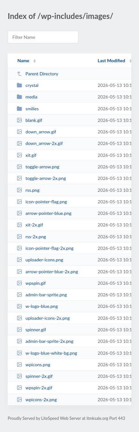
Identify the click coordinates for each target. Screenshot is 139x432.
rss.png (28, 190)
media (27, 96)
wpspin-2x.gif (34, 387)
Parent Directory (37, 73)
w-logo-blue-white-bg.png (47, 353)
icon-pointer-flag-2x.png (45, 248)
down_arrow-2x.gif (40, 143)
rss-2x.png (31, 236)
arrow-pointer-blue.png (44, 213)
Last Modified (111, 60)
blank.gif (29, 120)
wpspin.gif (31, 283)
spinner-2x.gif (35, 376)
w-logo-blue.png (37, 306)
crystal (27, 85)
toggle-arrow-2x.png (41, 178)
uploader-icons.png (40, 259)
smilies (28, 108)
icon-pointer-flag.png (42, 201)
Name (23, 60)
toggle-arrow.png (38, 166)
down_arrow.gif (36, 131)
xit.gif (27, 155)
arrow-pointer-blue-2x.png (47, 271)
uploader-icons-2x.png (43, 318)
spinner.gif (31, 329)
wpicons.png (33, 364)
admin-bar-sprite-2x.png (45, 341)
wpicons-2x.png (37, 399)
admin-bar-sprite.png (42, 294)
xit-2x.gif (30, 224)
